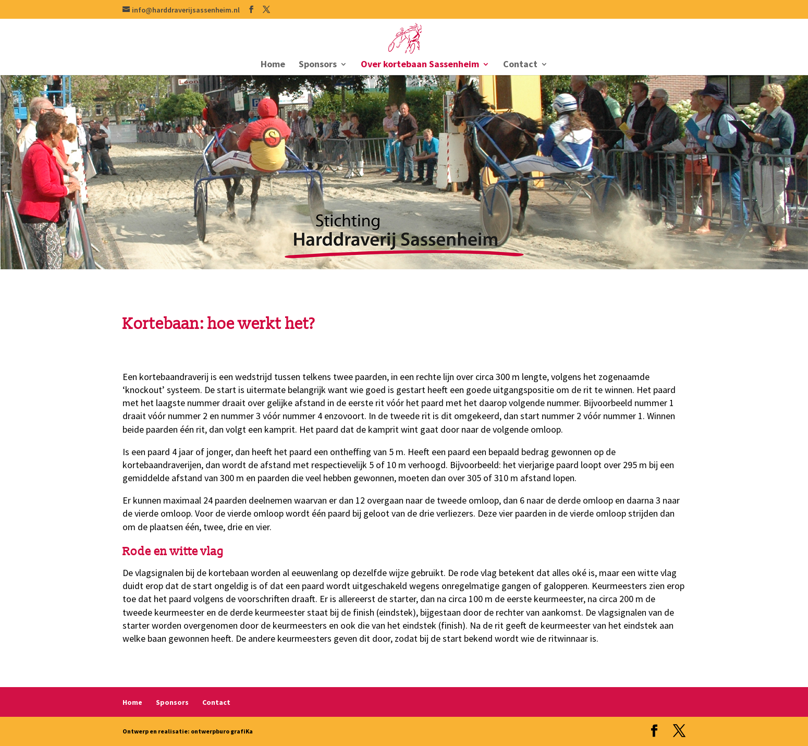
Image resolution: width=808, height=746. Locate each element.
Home (273, 65)
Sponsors (318, 65)
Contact (520, 65)
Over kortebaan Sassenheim (420, 65)
